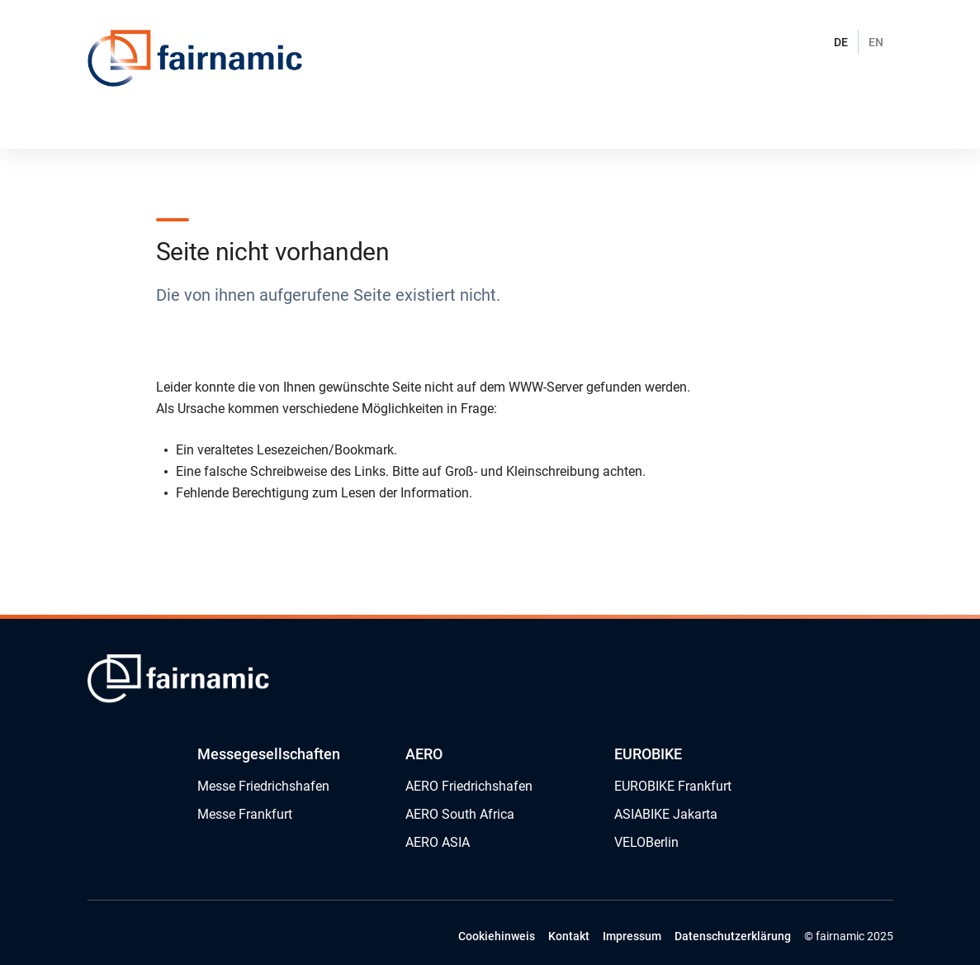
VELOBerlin (646, 842)
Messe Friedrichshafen (263, 786)
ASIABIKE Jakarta (665, 814)
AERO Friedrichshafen (469, 786)
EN (876, 42)
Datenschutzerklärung (733, 936)
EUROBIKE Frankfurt (672, 786)
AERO (424, 754)
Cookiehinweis (496, 936)
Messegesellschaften (268, 754)
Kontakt (568, 936)
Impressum (632, 936)
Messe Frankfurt (244, 814)
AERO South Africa (459, 814)
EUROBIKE (648, 754)
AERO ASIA (437, 842)
